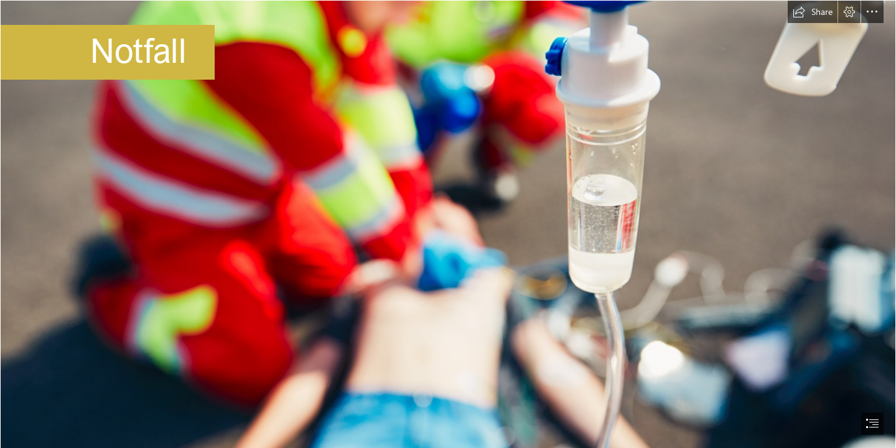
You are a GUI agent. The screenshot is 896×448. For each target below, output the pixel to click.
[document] (448, 224)
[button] (813, 12)
